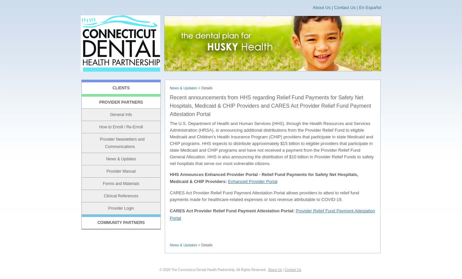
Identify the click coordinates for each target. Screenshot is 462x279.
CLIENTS (120, 88)
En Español (370, 7)
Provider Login (121, 208)
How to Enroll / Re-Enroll (121, 127)
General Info (121, 114)
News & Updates (121, 159)
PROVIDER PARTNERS (121, 102)
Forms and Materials (121, 183)
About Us (321, 7)
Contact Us (345, 7)
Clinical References (121, 196)
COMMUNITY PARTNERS (121, 222)
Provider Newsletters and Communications (122, 143)
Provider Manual (120, 171)
